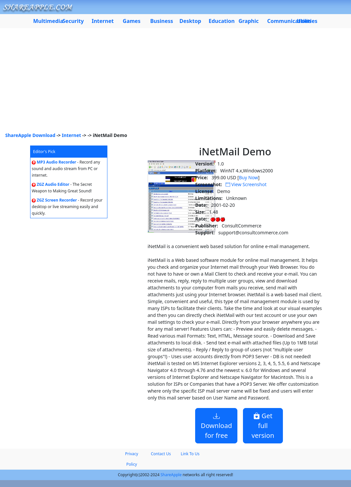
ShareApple (171, 474)
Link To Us (190, 454)
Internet (71, 135)
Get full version (262, 425)
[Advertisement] (175, 82)
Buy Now (248, 177)
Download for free (216, 425)
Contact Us (161, 454)
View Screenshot (246, 184)
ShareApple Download (30, 135)
